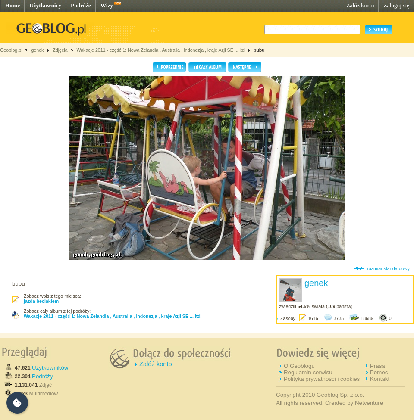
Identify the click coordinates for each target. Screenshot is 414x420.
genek (37, 50)
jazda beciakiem (41, 301)
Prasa (377, 366)
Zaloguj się (396, 5)
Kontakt (379, 379)
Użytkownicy (45, 5)
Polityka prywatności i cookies (322, 379)
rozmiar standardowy (388, 268)
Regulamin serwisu (308, 372)
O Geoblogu (299, 366)
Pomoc (379, 372)
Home (12, 5)
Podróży (42, 376)
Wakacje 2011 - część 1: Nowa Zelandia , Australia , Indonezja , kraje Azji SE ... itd (160, 50)
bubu (259, 50)
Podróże (81, 5)
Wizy (106, 5)
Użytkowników (50, 367)
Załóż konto (360, 5)
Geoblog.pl (11, 50)
